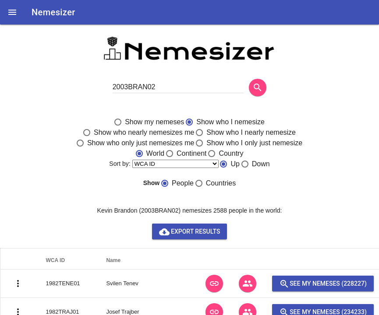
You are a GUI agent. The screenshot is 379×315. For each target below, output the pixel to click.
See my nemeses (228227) (323, 283)
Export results (189, 231)
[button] (12, 12)
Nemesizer (53, 12)
